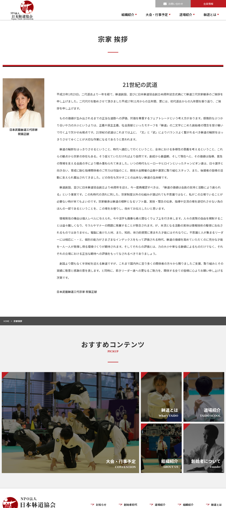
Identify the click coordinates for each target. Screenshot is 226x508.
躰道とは (210, 14)
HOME (6, 321)
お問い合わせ (175, 3)
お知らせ (106, 485)
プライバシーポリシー (191, 502)
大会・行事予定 (157, 14)
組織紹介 (127, 14)
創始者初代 (135, 485)
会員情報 (208, 3)
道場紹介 (185, 14)
